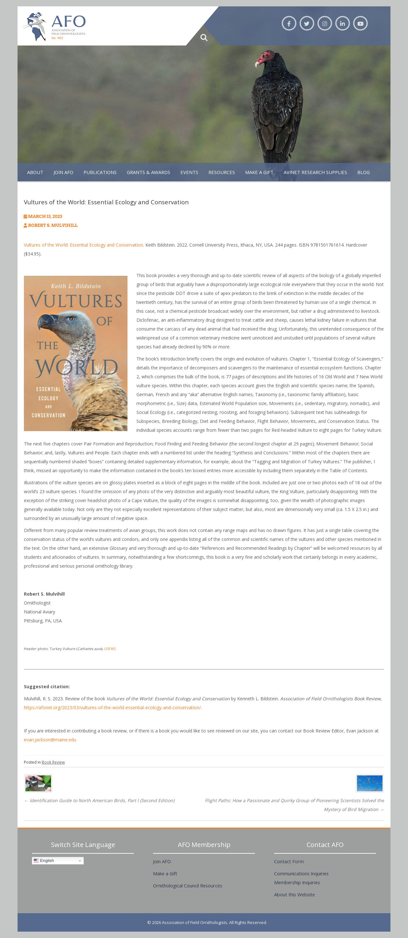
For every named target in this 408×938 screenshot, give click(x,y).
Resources (221, 172)
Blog (363, 172)
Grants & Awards (148, 172)
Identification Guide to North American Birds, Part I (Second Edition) (99, 800)
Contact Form (289, 861)
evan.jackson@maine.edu (50, 740)
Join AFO (63, 172)
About (35, 172)
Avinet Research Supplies (315, 172)
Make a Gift (165, 873)
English (44, 860)
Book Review (53, 762)
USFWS (110, 648)
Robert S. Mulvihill (52, 225)
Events (189, 172)
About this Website (294, 894)
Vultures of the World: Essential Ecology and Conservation (83, 245)
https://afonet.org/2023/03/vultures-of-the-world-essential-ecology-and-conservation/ (112, 707)
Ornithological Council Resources (187, 885)
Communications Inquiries (301, 873)
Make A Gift (259, 172)
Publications (100, 172)
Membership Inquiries (297, 882)
